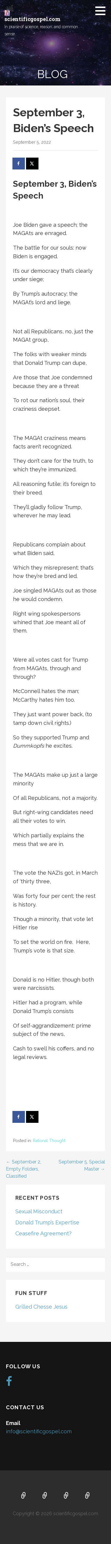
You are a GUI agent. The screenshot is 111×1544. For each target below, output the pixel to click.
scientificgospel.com (32, 19)
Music (66, 1496)
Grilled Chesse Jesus (41, 1307)
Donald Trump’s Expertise (47, 1222)
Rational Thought (49, 1140)
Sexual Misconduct (38, 1211)
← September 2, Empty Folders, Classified (23, 1169)
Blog (87, 1496)
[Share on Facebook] (19, 163)
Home (23, 1496)
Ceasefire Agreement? (43, 1233)
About (45, 1496)
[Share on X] (32, 163)
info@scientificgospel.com (39, 1431)
